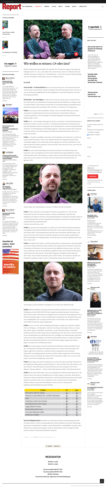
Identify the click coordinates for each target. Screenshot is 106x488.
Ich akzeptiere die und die (94, 169)
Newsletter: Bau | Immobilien (95, 130)
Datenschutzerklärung (95, 172)
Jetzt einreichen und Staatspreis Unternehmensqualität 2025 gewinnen (10, 128)
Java (55, 437)
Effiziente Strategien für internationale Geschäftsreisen (94, 264)
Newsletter (83, 6)
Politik (3, 84)
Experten (41, 437)
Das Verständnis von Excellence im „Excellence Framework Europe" (94, 359)
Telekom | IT (38, 6)
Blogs (74, 6)
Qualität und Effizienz (7, 132)
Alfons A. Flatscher (10, 78)
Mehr (60, 6)
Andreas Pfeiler (9, 183)
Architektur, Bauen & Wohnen (9, 160)
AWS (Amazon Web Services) (95, 288)
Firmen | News (90, 218)
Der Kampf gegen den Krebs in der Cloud (95, 388)
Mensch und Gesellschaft (8, 217)
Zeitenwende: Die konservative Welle (7, 82)
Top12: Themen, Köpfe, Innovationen (8, 33)
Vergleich (37, 437)
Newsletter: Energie (94, 132)
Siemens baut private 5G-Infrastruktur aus (94, 94)
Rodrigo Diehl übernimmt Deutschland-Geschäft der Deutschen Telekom (95, 78)
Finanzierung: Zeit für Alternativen (8, 214)
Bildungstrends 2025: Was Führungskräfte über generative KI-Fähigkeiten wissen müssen (94, 312)
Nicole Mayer (9, 104)
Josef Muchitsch (9, 152)
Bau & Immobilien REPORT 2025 (53, 469)
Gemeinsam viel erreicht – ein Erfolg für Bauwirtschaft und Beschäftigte (10, 157)
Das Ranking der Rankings (9, 52)
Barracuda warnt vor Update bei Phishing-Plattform (95, 49)
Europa (4, 216)
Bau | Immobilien (27, 6)
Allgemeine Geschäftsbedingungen (60, 476)
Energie (46, 6)
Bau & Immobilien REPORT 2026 (53, 472)
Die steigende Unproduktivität (6, 187)
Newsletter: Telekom (94, 135)
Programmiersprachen (48, 437)
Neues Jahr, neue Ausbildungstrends (92, 216)
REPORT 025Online (53, 474)
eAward (67, 6)
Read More (4, 100)
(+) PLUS (54, 6)
